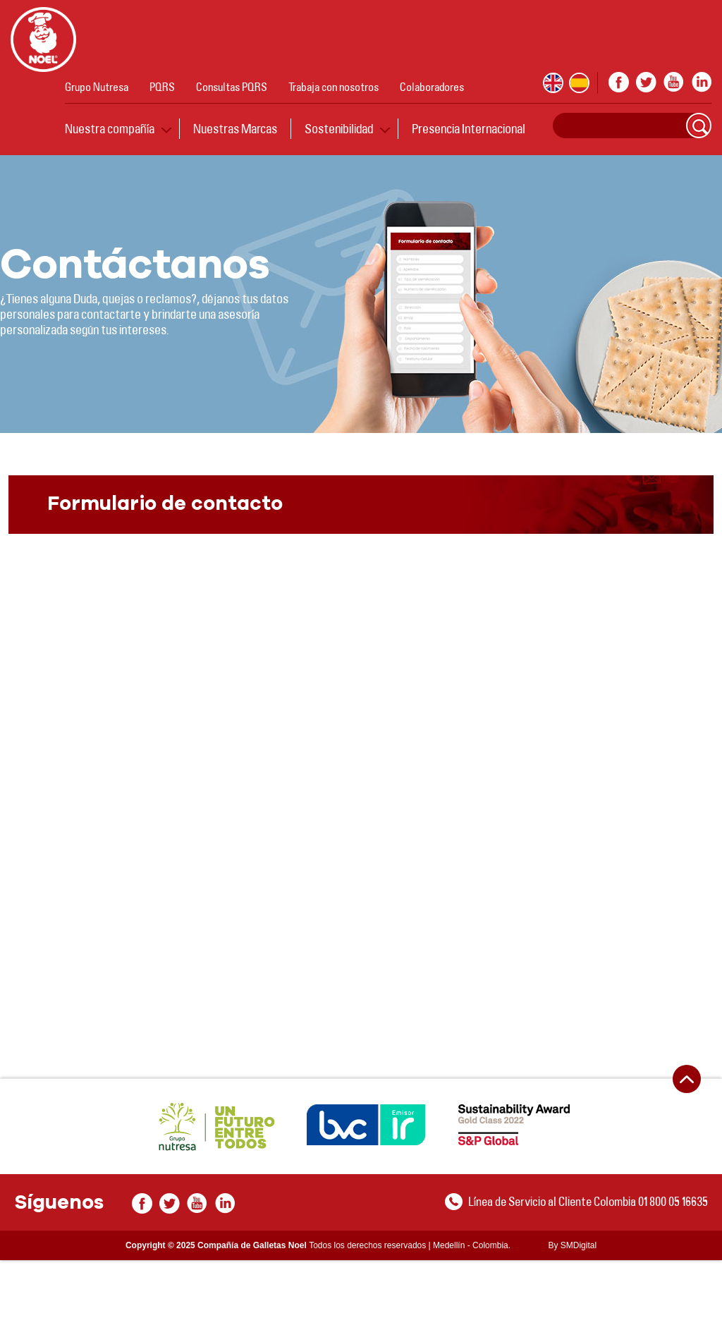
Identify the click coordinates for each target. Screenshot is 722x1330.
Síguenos (59, 1203)
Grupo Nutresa (96, 87)
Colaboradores (432, 87)
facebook (618, 82)
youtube (673, 82)
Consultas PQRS (231, 87)
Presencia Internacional (468, 128)
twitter (646, 82)
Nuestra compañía (109, 128)
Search (698, 125)
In (701, 82)
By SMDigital (572, 1245)
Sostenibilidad (339, 128)
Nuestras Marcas (235, 128)
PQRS (162, 87)
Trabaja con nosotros (333, 87)
